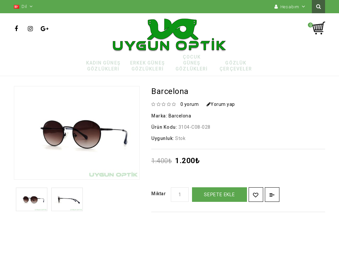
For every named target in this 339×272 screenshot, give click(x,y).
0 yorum (189, 104)
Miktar (158, 193)
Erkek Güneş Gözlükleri (147, 65)
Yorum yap (221, 104)
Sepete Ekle (219, 194)
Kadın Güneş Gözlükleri (103, 65)
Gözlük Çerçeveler (235, 65)
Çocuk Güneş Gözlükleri (191, 62)
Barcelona (180, 115)
